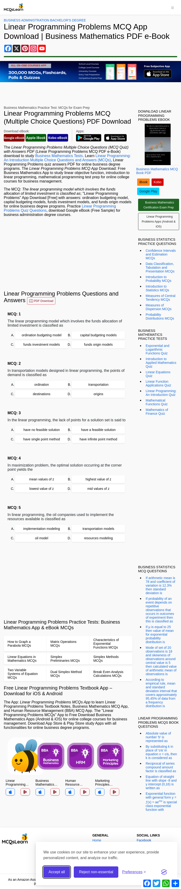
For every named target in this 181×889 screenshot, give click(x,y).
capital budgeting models (98, 335)
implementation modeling (41, 529)
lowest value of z (41, 489)
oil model (41, 538)
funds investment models (41, 344)
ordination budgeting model (42, 335)
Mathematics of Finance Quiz (157, 411)
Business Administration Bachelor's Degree (45, 20)
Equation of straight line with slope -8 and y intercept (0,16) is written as (161, 782)
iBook (143, 182)
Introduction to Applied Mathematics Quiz (161, 362)
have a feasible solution (98, 430)
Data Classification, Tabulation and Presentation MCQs (160, 267)
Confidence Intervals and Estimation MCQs (161, 254)
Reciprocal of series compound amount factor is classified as (161, 767)
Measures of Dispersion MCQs (159, 307)
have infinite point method (98, 439)
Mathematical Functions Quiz (157, 402)
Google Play (148, 191)
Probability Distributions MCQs (160, 316)
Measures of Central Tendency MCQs (160, 297)
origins (98, 394)
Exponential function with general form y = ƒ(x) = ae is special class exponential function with (161, 802)
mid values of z (98, 489)
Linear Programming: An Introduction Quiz (161, 393)
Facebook (144, 840)
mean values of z (41, 479)
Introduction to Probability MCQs (158, 279)
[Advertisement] (68, 254)
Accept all (57, 872)
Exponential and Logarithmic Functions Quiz (157, 349)
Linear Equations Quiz (158, 374)
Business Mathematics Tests (59, 156)
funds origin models (98, 344)
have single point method (41, 439)
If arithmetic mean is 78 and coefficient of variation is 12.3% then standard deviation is (160, 585)
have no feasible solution (41, 430)
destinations (41, 394)
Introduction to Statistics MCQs (157, 288)
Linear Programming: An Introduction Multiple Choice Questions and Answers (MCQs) (67, 158)
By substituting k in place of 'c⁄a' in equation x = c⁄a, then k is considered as (161, 752)
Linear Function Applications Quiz (158, 383)
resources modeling (98, 538)
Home (96, 840)
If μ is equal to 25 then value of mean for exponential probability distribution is (160, 634)
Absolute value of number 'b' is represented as (158, 737)
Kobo (157, 182)
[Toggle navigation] (172, 7)
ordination (41, 384)
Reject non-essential (96, 872)
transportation (98, 384)
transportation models (98, 529)
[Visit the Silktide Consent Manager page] (164, 872)
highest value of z (98, 479)
